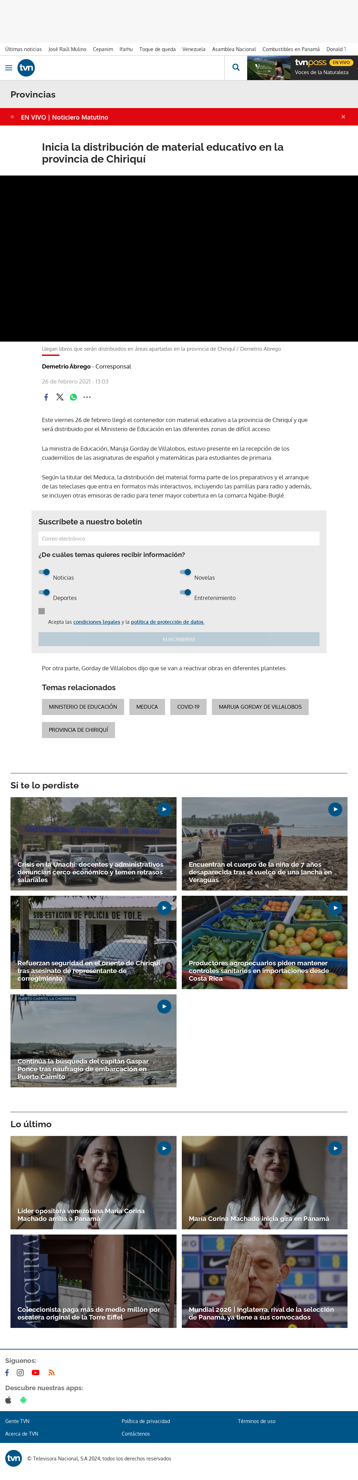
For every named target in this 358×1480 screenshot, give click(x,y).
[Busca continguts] (235, 68)
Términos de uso (256, 1421)
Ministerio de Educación (83, 706)
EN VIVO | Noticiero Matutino (64, 117)
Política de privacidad (146, 1421)
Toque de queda (157, 49)
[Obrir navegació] (8, 68)
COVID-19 (188, 706)
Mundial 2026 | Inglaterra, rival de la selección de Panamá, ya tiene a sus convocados (261, 1313)
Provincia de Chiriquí (78, 730)
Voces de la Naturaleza (322, 72)
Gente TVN (17, 1421)
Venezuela (194, 49)
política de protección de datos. (168, 622)
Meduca (147, 706)
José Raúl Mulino (67, 49)
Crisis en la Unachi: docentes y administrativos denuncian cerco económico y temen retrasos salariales (90, 872)
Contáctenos (136, 1434)
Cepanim (103, 49)
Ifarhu (126, 49)
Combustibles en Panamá (291, 49)
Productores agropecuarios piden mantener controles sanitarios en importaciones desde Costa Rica (259, 970)
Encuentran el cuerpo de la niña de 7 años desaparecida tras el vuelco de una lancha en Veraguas (260, 872)
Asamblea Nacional (234, 49)
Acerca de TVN (21, 1434)
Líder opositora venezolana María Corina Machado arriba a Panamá (81, 1214)
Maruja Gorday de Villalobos (260, 706)
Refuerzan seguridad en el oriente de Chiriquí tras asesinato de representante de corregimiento (88, 970)
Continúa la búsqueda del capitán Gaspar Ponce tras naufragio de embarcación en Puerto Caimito (83, 1068)
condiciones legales (96, 622)
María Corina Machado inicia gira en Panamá (259, 1218)
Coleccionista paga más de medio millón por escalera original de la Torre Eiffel (88, 1313)
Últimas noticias (23, 49)
